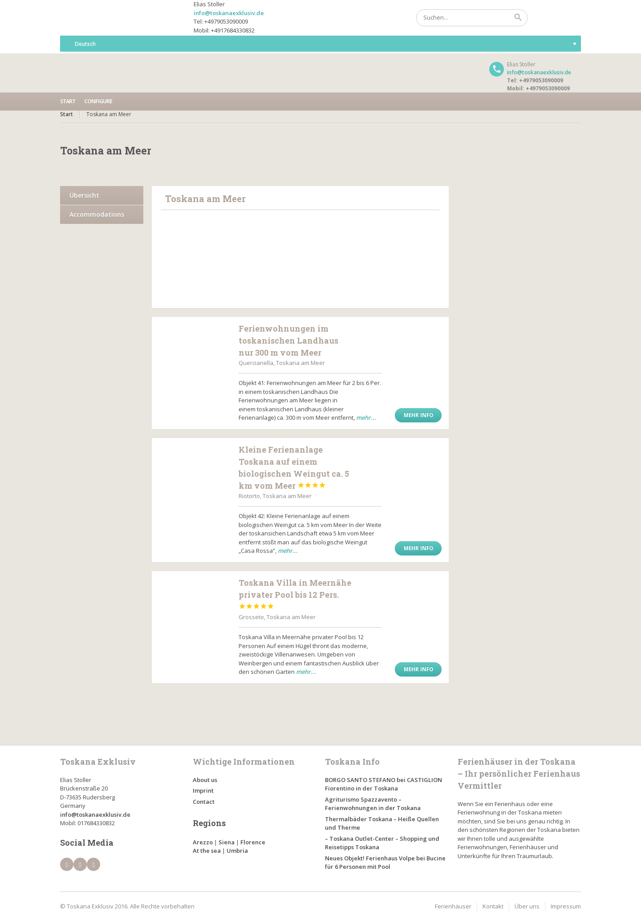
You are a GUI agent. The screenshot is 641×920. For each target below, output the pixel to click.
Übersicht (84, 195)
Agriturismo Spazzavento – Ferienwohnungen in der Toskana (373, 803)
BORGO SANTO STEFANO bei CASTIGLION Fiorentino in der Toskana (383, 784)
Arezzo (203, 842)
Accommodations (96, 214)
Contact (204, 802)
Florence (252, 842)
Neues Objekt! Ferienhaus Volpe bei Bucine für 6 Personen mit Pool (385, 862)
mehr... (366, 417)
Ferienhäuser (453, 906)
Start (67, 101)
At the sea (207, 851)
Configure (98, 101)
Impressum (566, 906)
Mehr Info (418, 415)
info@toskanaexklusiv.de (229, 13)
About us (205, 780)
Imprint (203, 790)
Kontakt (493, 906)
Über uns (527, 906)
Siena (227, 842)
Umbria (237, 851)
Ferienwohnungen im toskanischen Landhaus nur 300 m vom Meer (288, 340)
